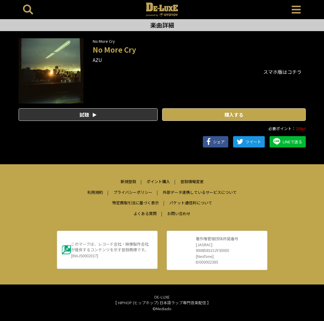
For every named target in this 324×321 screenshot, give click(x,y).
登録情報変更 (192, 181)
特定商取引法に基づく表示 (135, 203)
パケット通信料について (190, 203)
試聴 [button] (88, 114)
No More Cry (104, 41)
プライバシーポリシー (132, 192)
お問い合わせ (179, 213)
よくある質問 (145, 213)
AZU (97, 59)
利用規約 (95, 192)
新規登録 (128, 181)
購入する (234, 114)
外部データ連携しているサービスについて (200, 192)
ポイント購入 (158, 181)
